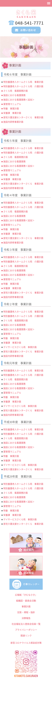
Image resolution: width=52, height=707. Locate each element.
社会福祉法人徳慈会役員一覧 (26, 623)
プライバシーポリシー (26, 629)
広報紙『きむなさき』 (26, 594)
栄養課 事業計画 (12, 342)
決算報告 (26, 618)
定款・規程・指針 (26, 612)
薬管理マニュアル (12, 333)
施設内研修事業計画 (13, 356)
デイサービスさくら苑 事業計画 (20, 347)
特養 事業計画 (11, 338)
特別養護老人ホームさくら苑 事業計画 (23, 311)
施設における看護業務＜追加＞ (18, 329)
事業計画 (26, 606)
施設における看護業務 (14, 324)
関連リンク (26, 635)
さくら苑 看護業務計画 (15, 320)
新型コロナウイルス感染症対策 (26, 642)
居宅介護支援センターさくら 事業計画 (23, 351)
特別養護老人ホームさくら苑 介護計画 (23, 316)
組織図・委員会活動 (26, 600)
